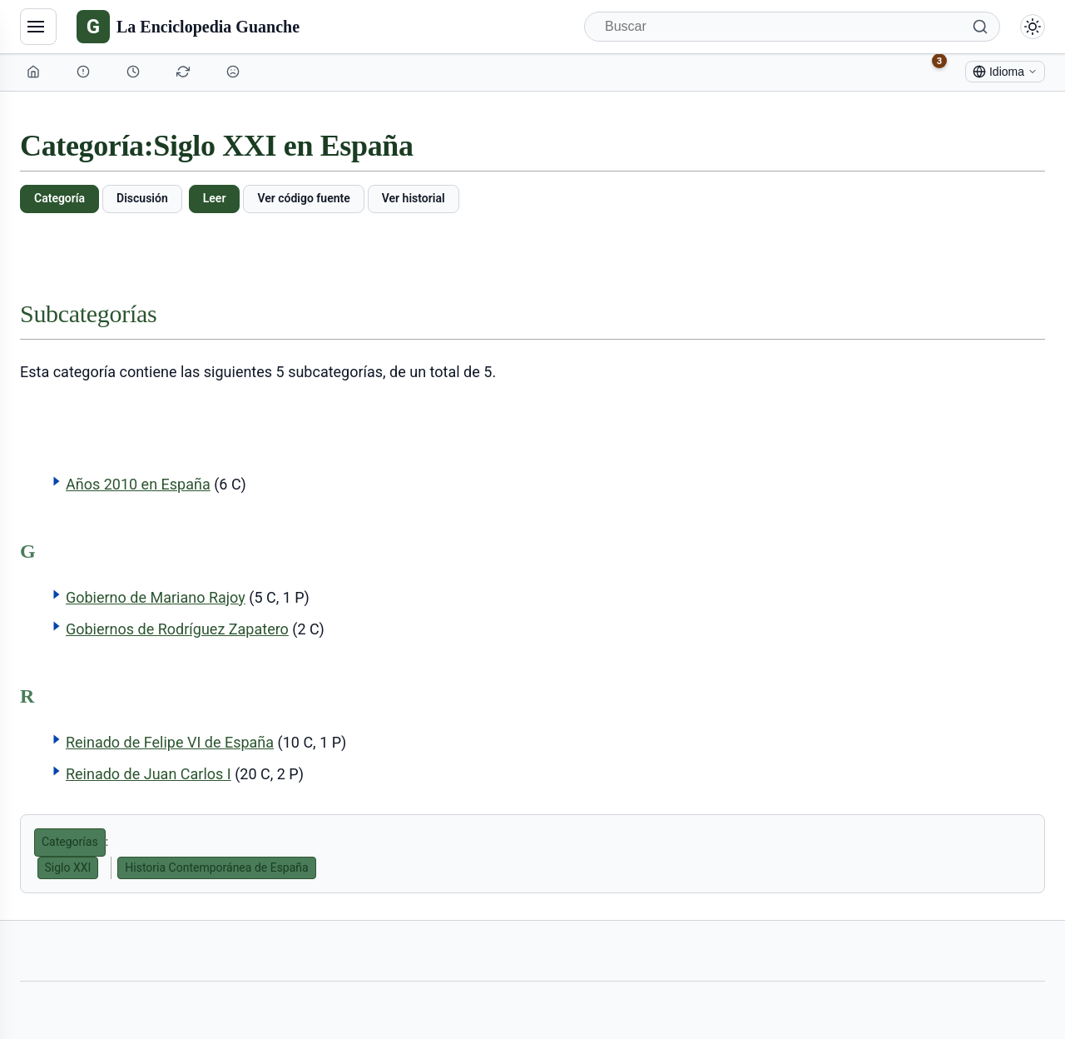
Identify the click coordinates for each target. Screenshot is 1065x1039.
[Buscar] (792, 27)
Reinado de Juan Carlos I (148, 774)
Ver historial (413, 198)
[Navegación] (38, 26)
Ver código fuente (303, 198)
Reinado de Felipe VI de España (170, 742)
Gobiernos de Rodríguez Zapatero (177, 629)
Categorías (70, 841)
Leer (214, 198)
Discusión (142, 198)
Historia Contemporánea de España (216, 867)
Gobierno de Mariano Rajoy (155, 597)
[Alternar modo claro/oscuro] (1032, 26)
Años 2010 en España (138, 484)
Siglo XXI (68, 867)
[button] (56, 481)
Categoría (59, 198)
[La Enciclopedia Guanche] (188, 26)
